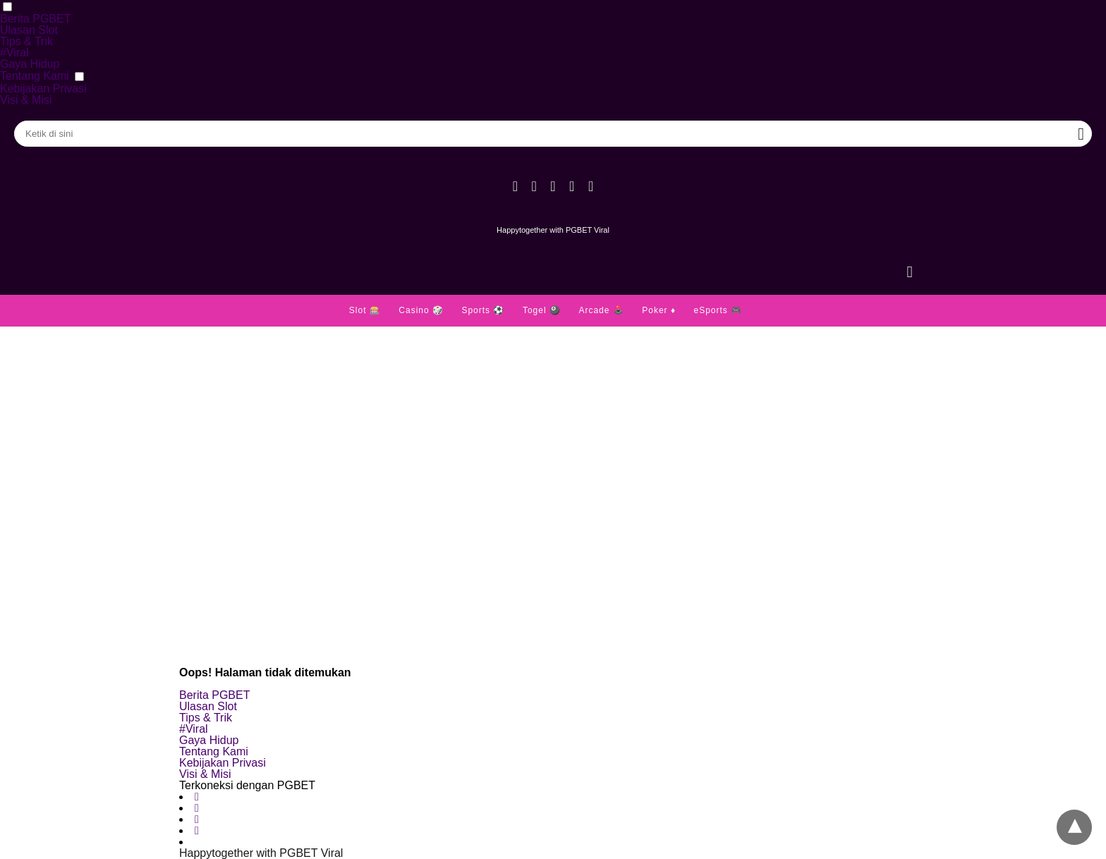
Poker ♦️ (659, 310)
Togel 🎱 (542, 310)
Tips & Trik (26, 41)
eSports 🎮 (717, 310)
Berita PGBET (35, 19)
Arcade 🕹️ (601, 310)
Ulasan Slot (29, 30)
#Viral (14, 53)
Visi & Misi (26, 100)
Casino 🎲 (421, 310)
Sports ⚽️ (482, 310)
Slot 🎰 (365, 310)
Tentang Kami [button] (34, 76)
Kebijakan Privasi (43, 89)
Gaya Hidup (30, 64)
